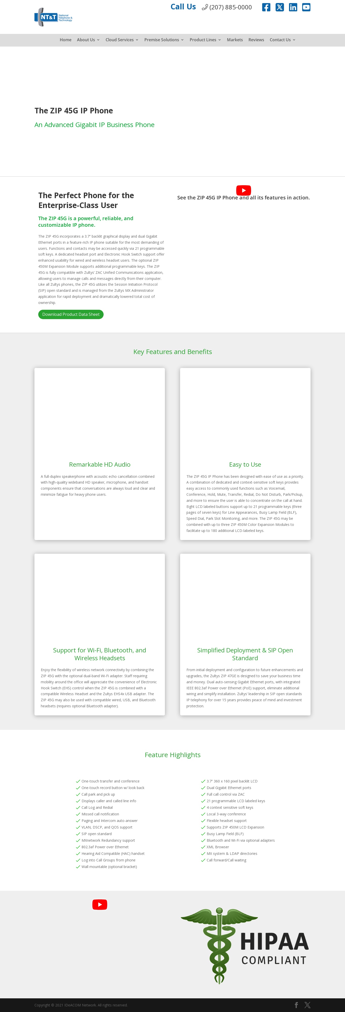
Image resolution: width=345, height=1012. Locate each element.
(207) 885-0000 (227, 7)
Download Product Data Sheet (71, 314)
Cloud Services (120, 40)
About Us (86, 40)
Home (65, 40)
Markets (235, 40)
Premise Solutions (161, 40)
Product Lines (203, 40)
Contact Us (280, 40)
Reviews (256, 40)
